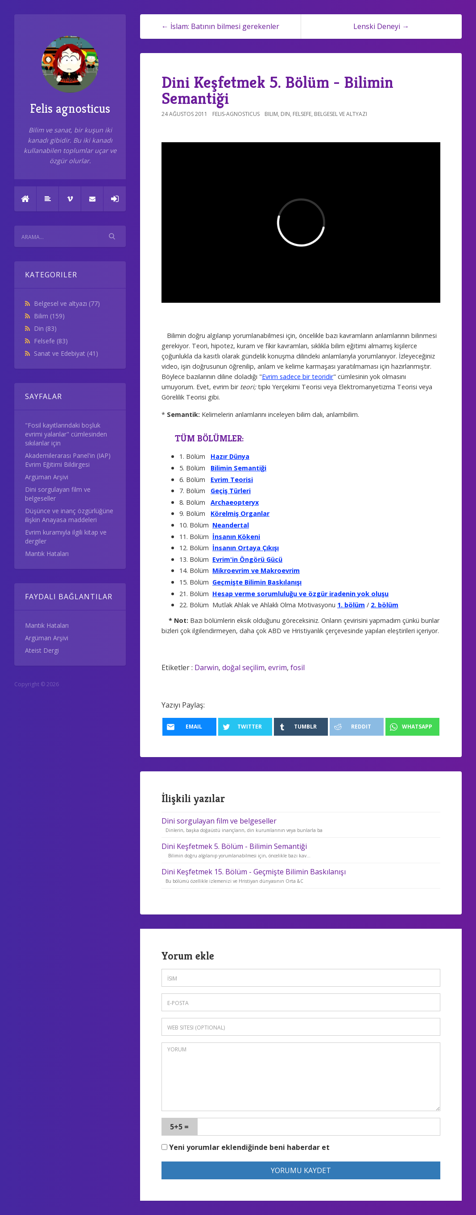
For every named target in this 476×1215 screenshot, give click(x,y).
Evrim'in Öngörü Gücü (247, 559)
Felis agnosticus (70, 76)
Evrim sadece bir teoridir (297, 376)
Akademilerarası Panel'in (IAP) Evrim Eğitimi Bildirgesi (68, 460)
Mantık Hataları (47, 553)
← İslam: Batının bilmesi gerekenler (220, 26)
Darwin (207, 667)
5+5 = (179, 1127)
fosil (297, 667)
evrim (277, 667)
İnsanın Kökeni (236, 536)
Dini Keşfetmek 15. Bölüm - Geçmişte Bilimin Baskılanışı (253, 872)
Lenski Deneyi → (381, 26)
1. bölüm (351, 605)
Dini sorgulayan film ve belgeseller (219, 821)
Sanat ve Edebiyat (66, 353)
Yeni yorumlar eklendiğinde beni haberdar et (245, 1147)
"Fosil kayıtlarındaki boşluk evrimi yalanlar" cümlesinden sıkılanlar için (66, 434)
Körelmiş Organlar (240, 513)
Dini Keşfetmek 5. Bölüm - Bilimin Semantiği (277, 90)
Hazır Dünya (230, 456)
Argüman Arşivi (46, 477)
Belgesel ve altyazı (67, 303)
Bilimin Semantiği (238, 468)
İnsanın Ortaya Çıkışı (245, 548)
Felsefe (51, 341)
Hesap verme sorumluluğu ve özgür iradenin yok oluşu (300, 593)
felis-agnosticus (236, 114)
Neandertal (230, 525)
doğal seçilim (243, 667)
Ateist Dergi (42, 650)
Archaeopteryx (235, 502)
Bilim (49, 316)
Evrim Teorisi (232, 479)
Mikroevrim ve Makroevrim (256, 570)
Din (45, 328)
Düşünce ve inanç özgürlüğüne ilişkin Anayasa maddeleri (69, 515)
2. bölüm (384, 605)
